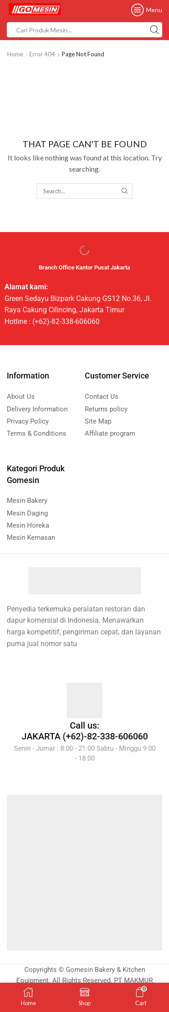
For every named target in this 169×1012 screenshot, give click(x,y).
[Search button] (154, 30)
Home (15, 54)
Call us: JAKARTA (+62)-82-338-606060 (85, 731)
